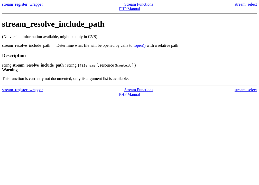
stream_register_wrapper (22, 4)
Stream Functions (138, 4)
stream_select (246, 4)
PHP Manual (129, 9)
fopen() (139, 45)
